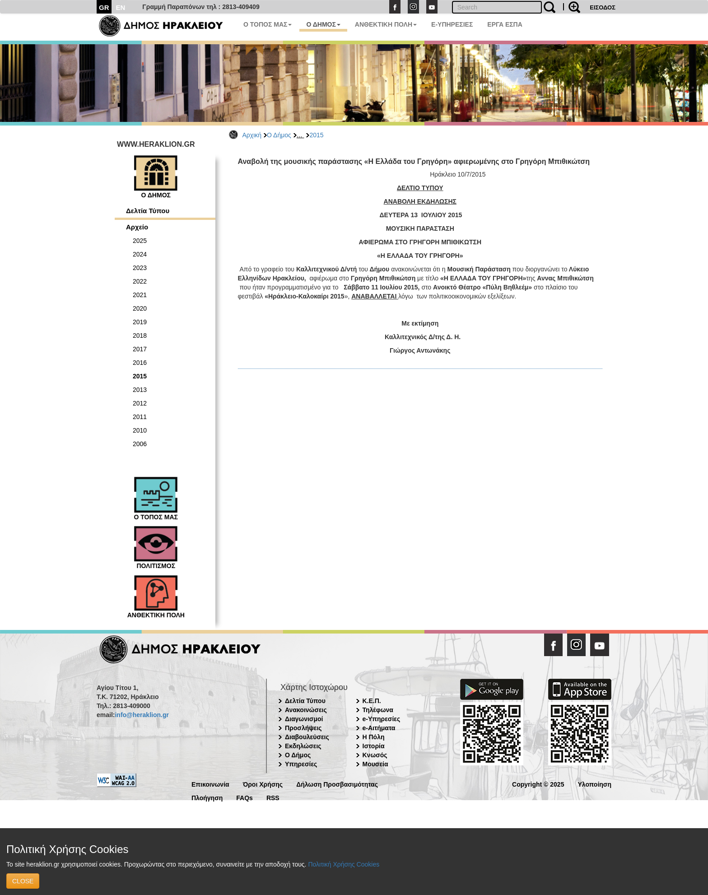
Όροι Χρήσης (263, 784)
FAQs (244, 797)
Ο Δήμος (279, 135)
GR (104, 7)
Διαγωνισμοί (304, 719)
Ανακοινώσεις (306, 709)
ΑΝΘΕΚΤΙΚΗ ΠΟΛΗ (386, 24)
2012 (140, 403)
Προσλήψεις (303, 728)
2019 (140, 322)
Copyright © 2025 (538, 784)
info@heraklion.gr (141, 714)
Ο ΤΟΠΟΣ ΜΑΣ (267, 24)
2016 (140, 362)
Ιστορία (374, 746)
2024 (140, 254)
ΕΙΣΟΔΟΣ (602, 7)
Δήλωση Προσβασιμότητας (337, 784)
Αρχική (252, 135)
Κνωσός (375, 755)
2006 (140, 444)
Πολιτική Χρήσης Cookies (343, 864)
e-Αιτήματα (379, 728)
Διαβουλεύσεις (307, 737)
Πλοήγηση (207, 797)
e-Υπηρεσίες (382, 719)
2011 (140, 416)
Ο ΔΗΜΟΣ (323, 24)
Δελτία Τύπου (147, 210)
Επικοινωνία (210, 784)
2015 (316, 135)
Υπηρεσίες (301, 764)
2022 (140, 281)
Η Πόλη (374, 737)
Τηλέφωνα (378, 709)
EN (121, 7)
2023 (140, 267)
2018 (140, 335)
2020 (140, 308)
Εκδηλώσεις (303, 746)
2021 (140, 294)
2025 (140, 240)
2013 (140, 389)
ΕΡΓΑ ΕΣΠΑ (504, 24)
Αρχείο (137, 227)
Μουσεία (375, 764)
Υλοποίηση (594, 784)
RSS (272, 797)
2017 (140, 349)
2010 (140, 430)
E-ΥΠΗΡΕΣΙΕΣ (452, 24)
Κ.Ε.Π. (372, 700)
